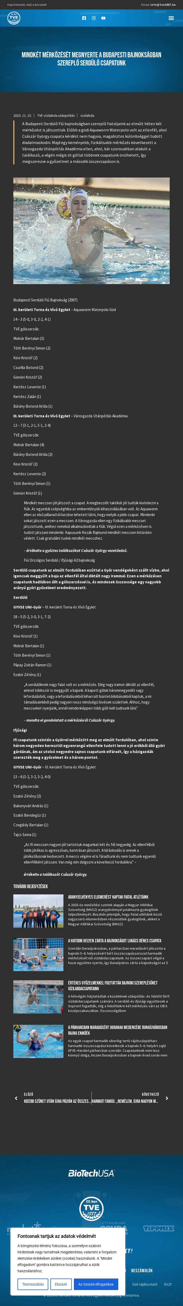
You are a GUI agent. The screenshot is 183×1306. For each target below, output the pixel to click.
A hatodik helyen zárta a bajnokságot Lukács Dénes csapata (114, 941)
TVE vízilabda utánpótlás (56, 115)
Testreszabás (33, 1284)
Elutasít (61, 1284)
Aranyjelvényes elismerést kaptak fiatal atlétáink (108, 897)
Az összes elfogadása (96, 1284)
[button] (171, 18)
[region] (67, 1262)
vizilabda (87, 115)
